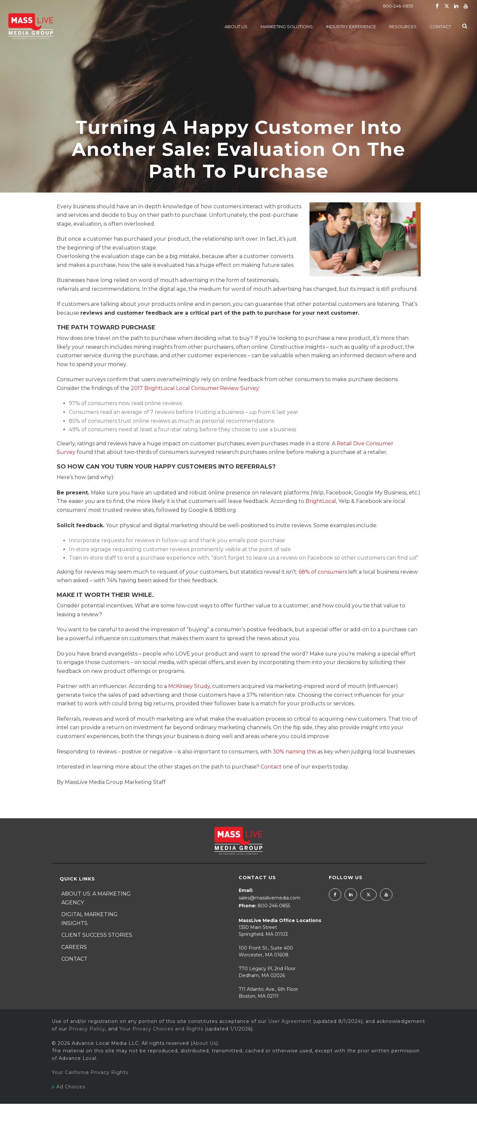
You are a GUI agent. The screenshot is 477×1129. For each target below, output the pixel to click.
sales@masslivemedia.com (269, 898)
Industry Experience (351, 26)
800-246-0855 (398, 6)
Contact (440, 26)
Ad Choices (68, 1087)
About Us (236, 26)
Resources (403, 26)
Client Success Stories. (97, 935)
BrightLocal (321, 501)
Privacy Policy (87, 1029)
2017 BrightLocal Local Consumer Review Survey (195, 388)
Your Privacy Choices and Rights (161, 1029)
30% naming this (294, 752)
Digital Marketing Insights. (89, 918)
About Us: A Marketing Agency (96, 898)
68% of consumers (323, 572)
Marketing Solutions (287, 26)
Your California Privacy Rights (90, 1072)
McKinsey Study (189, 686)
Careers (74, 947)
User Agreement (289, 1021)
